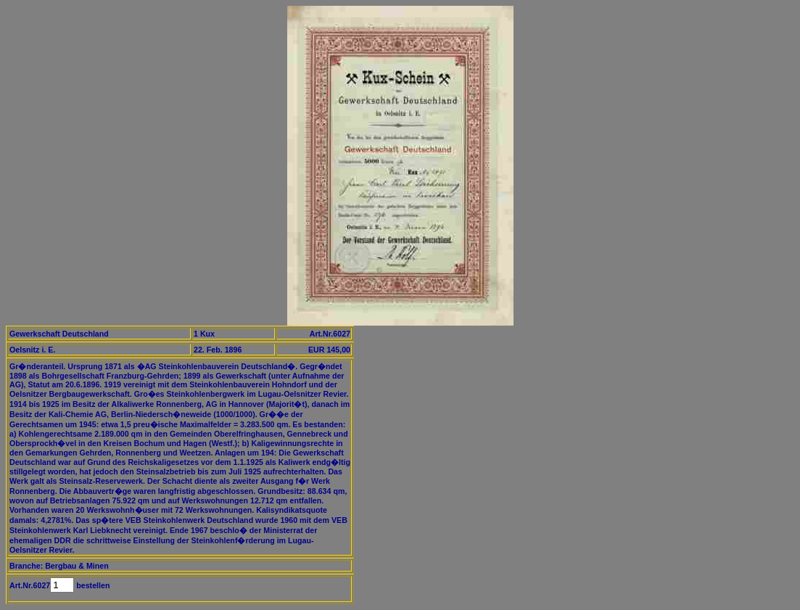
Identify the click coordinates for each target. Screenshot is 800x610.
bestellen (92, 585)
